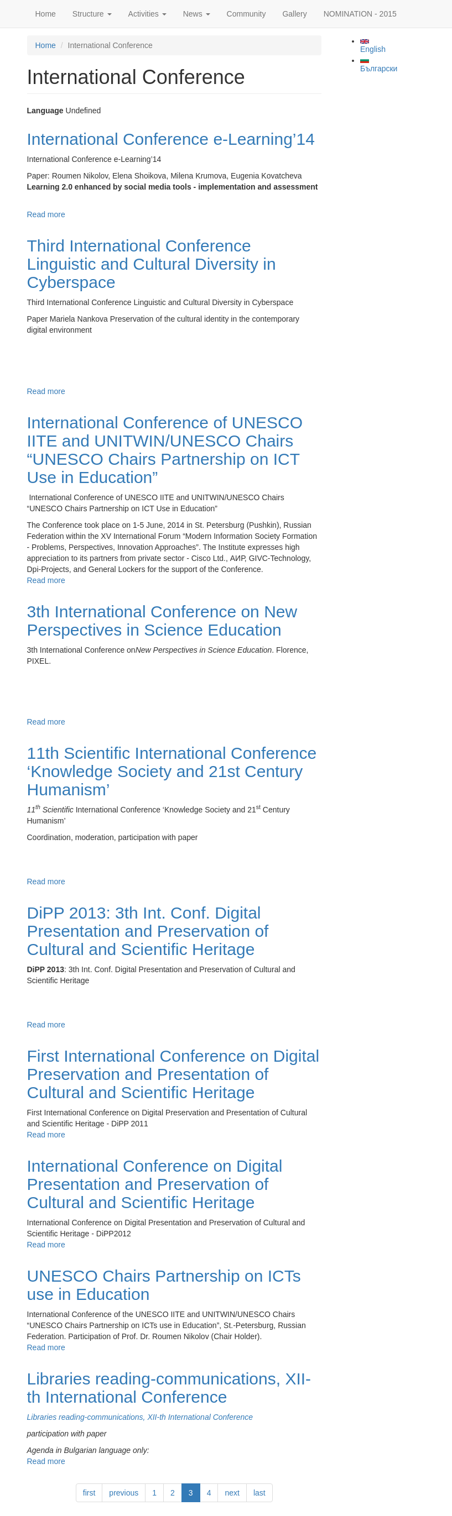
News (196, 13)
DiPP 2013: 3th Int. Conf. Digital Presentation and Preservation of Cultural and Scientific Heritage (148, 931)
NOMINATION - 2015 (360, 13)
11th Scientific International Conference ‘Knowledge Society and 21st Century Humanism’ (172, 771)
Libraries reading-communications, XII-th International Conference (169, 1388)
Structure (92, 13)
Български (378, 65)
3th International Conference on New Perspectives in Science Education (162, 620)
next (232, 1492)
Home (45, 13)
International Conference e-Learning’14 (171, 139)
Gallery (294, 13)
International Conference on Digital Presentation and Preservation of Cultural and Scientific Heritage (155, 1184)
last (259, 1492)
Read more (46, 214)
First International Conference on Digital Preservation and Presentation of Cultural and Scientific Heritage (173, 1074)
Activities (147, 13)
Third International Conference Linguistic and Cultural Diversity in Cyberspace (151, 264)
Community (246, 13)
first (89, 1492)
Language (45, 110)
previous (123, 1492)
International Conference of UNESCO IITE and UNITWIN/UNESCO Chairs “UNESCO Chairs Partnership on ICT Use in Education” (165, 449)
